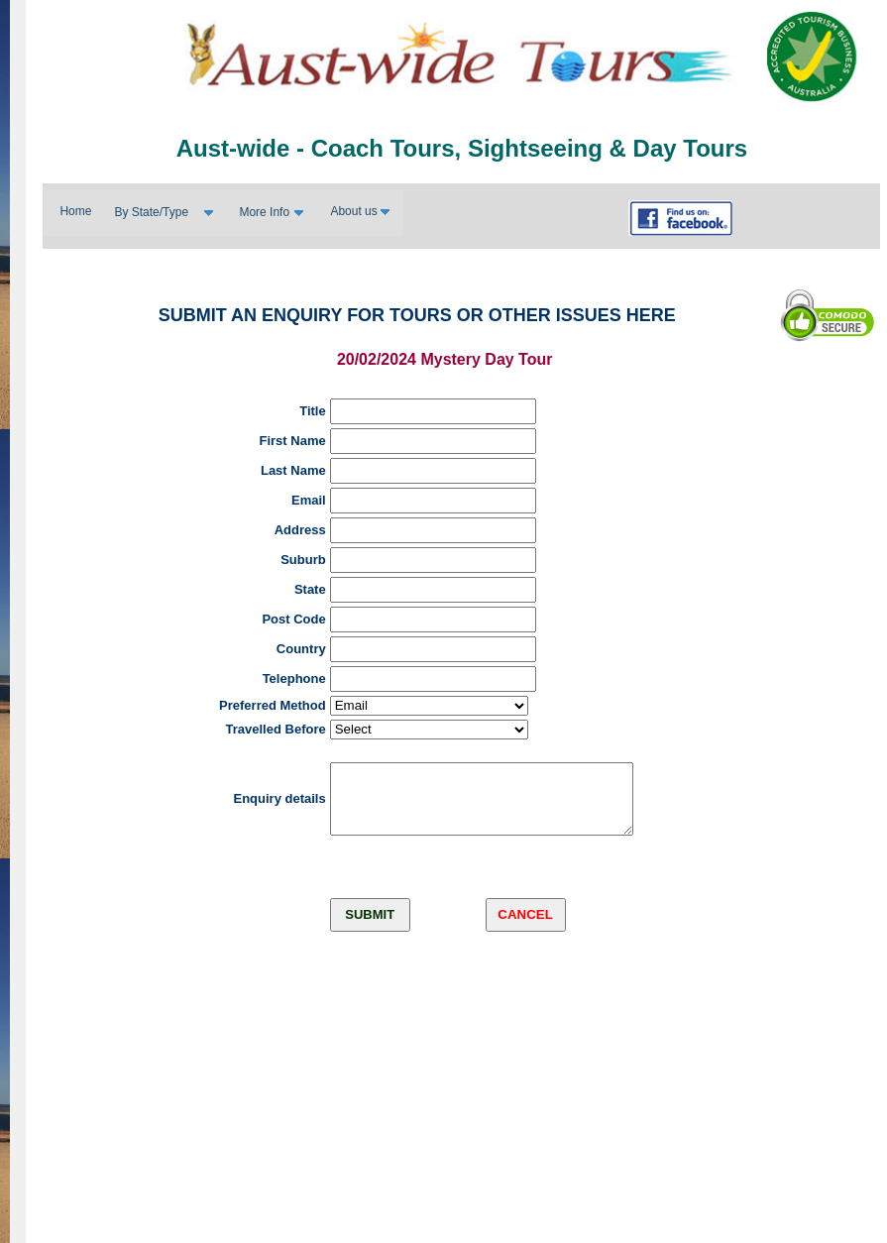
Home (75, 211)
